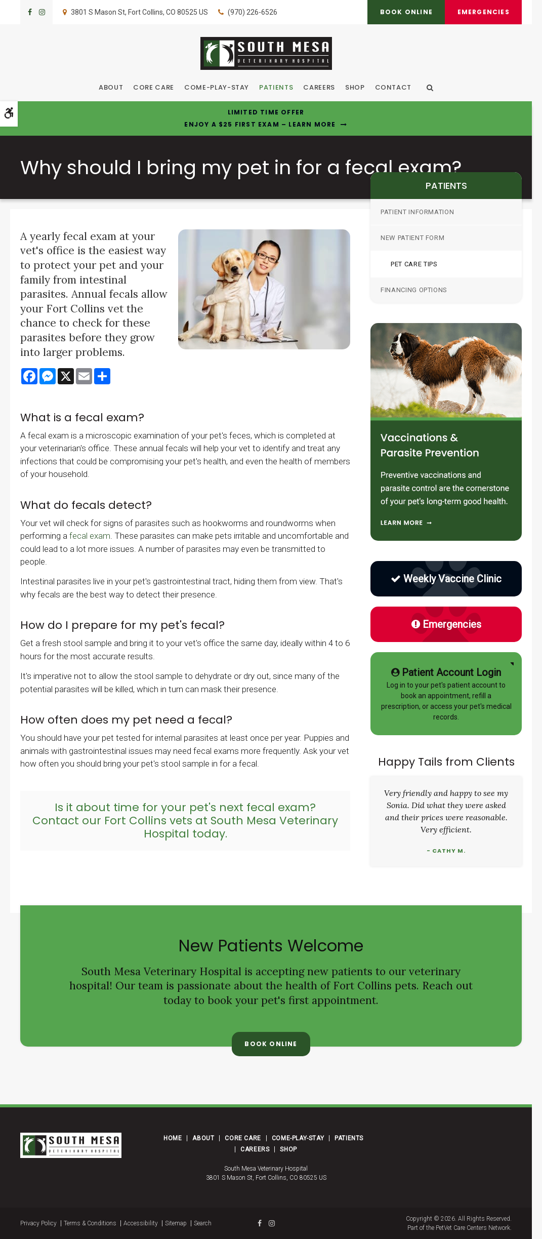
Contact (393, 87)
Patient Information (417, 212)
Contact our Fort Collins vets (112, 820)
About (111, 87)
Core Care (153, 87)
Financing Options (414, 290)
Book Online (405, 12)
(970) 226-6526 (252, 12)
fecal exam (89, 536)
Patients (276, 87)
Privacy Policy (38, 1223)
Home (172, 1138)
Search (203, 1223)
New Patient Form (412, 238)
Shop (355, 87)
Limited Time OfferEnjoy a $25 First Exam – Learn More (260, 118)
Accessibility (140, 1223)
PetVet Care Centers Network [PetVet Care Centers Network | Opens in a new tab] (473, 1227)
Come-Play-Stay (216, 87)
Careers (319, 87)
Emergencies (483, 12)
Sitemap (176, 1223)
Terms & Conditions (90, 1223)
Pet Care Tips (414, 264)
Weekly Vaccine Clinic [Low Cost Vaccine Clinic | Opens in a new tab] (446, 579)
